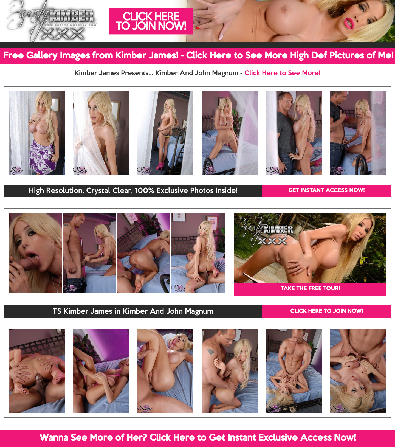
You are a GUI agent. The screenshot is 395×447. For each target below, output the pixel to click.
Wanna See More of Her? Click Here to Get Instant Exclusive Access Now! (198, 438)
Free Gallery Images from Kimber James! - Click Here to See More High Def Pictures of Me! (198, 56)
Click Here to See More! (282, 73)
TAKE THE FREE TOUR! (310, 288)
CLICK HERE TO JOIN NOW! (326, 311)
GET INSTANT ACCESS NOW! (326, 190)
